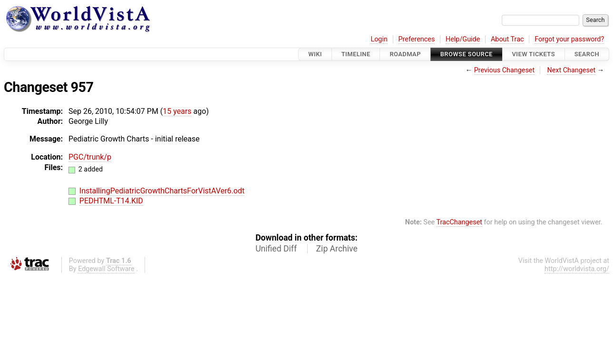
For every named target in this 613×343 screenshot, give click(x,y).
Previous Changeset (504, 70)
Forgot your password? (569, 39)
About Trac (507, 39)
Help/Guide (463, 39)
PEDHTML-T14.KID (111, 200)
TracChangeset (459, 222)
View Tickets (533, 54)
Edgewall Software (106, 269)
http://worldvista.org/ (577, 269)
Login (379, 39)
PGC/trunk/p (89, 156)
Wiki (315, 54)
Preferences (416, 39)
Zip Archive (337, 248)
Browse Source (466, 54)
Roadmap (405, 54)
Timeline (355, 54)
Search (586, 54)
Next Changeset (571, 70)
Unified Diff (276, 248)
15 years (177, 111)
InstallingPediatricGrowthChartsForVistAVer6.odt (161, 190)
